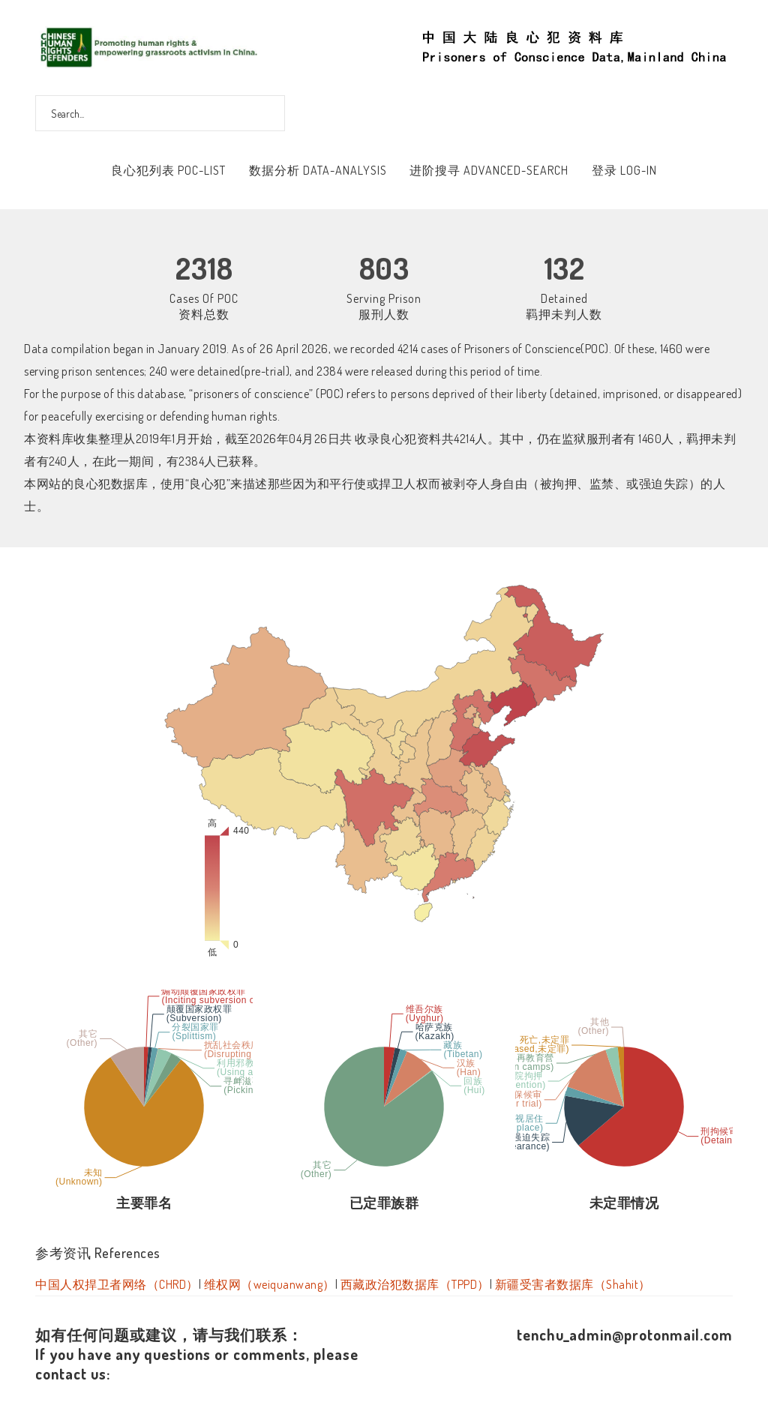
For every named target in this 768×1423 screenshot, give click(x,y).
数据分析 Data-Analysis (318, 170)
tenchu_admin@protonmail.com (625, 1334)
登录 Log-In (624, 170)
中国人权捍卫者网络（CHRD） (117, 1284)
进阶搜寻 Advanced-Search (489, 170)
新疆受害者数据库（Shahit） (573, 1284)
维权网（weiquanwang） (269, 1284)
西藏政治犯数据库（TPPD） (415, 1284)
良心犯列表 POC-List (168, 170)
